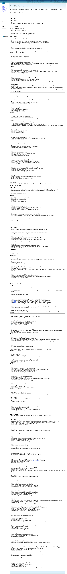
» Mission (3, 7)
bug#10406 (14, 410)
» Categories (3, 9)
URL (57, 9)
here (19, 10)
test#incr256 (14, 300)
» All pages (3, 22)
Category (12, 571)
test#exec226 (15, 302)
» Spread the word (4, 8)
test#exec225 (15, 303)
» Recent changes (4, 23)
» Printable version (4, 34)
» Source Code (4, 15)
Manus (22, 6)
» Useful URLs (4, 19)
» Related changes (4, 32)
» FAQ (3, 11)
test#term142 (15, 301)
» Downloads (4, 10)
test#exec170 (15, 367)
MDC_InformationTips (36, 460)
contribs (25, 6)
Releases (12, 572)
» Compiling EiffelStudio (5, 16)
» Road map (3, 18)
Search (3, 26)
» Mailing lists (4, 12)
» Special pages (4, 33)
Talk (23, 6)
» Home (3, 6)
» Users (3, 24)
